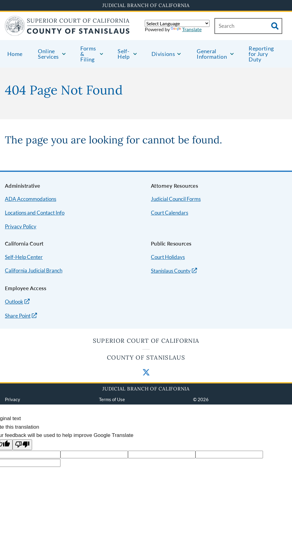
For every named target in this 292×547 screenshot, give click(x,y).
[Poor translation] (22, 444)
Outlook (14, 301)
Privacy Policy (20, 226)
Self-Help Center (24, 257)
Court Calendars (169, 212)
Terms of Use (112, 399)
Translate (186, 29)
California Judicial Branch (33, 270)
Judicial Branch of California (146, 5)
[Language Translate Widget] (177, 23)
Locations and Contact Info (34, 212)
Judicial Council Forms (176, 199)
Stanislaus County (171, 271)
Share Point (18, 315)
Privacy (12, 399)
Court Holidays (168, 257)
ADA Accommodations (30, 199)
